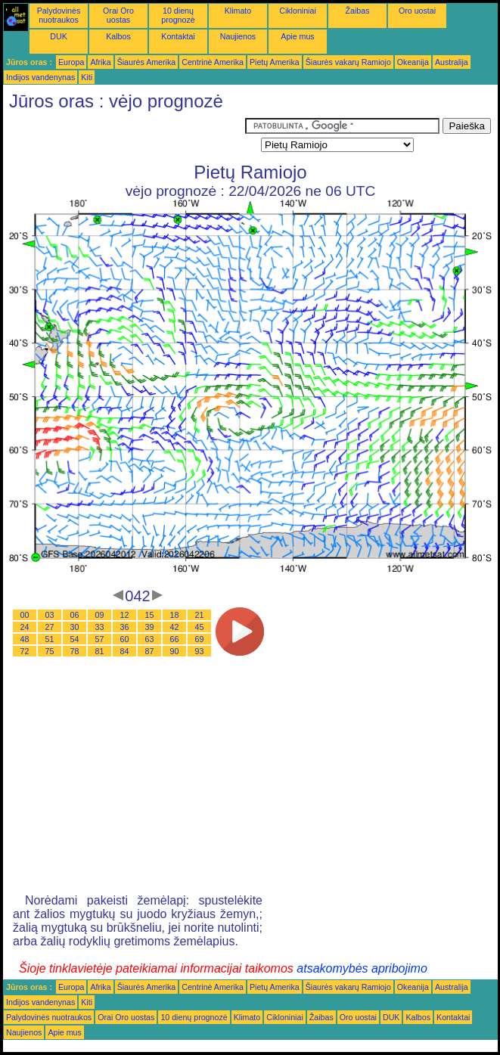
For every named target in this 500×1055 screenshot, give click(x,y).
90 (174, 651)
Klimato (238, 10)
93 (199, 651)
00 (25, 614)
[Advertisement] (124, 137)
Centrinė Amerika (213, 62)
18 (174, 614)
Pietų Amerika (275, 62)
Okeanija (413, 62)
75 (49, 651)
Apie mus (297, 36)
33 (99, 626)
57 (99, 639)
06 (74, 614)
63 (149, 639)
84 (124, 651)
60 (124, 639)
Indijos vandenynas (40, 77)
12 (124, 614)
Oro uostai (417, 10)
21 (199, 614)
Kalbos (118, 36)
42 (174, 626)
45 (199, 626)
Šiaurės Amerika (146, 62)
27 (49, 626)
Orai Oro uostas (118, 15)
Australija (451, 62)
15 (149, 614)
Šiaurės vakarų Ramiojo (348, 62)
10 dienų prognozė (177, 15)
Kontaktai (177, 36)
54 (74, 639)
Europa (71, 62)
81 (99, 651)
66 (174, 639)
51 (49, 639)
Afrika (100, 62)
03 (49, 614)
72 (25, 651)
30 (74, 626)
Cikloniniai (297, 10)
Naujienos (238, 36)
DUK (58, 36)
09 (99, 614)
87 (149, 651)
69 (199, 639)
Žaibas (358, 10)
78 (74, 651)
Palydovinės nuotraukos (58, 15)
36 (124, 626)
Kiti (86, 77)
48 (25, 639)
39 (149, 626)
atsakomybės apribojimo (362, 968)
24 (25, 626)
